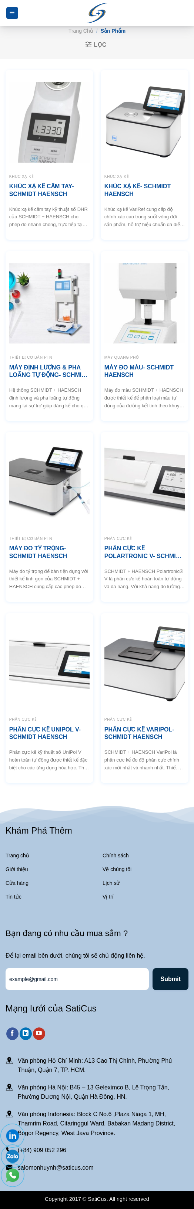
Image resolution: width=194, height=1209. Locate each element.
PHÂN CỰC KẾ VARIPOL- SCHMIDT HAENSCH (139, 733)
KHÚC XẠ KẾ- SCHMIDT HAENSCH (137, 190)
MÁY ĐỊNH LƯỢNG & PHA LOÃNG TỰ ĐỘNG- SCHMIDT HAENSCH (49, 371)
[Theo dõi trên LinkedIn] (26, 1033)
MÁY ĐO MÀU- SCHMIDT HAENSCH (139, 371)
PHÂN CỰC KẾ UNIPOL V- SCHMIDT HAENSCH (45, 733)
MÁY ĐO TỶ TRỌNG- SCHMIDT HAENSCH (38, 552)
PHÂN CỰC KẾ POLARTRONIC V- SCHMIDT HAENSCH (144, 552)
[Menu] (12, 13)
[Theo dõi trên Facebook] (12, 1033)
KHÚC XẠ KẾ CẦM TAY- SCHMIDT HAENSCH (41, 190)
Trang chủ (80, 31)
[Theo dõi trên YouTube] (39, 1033)
